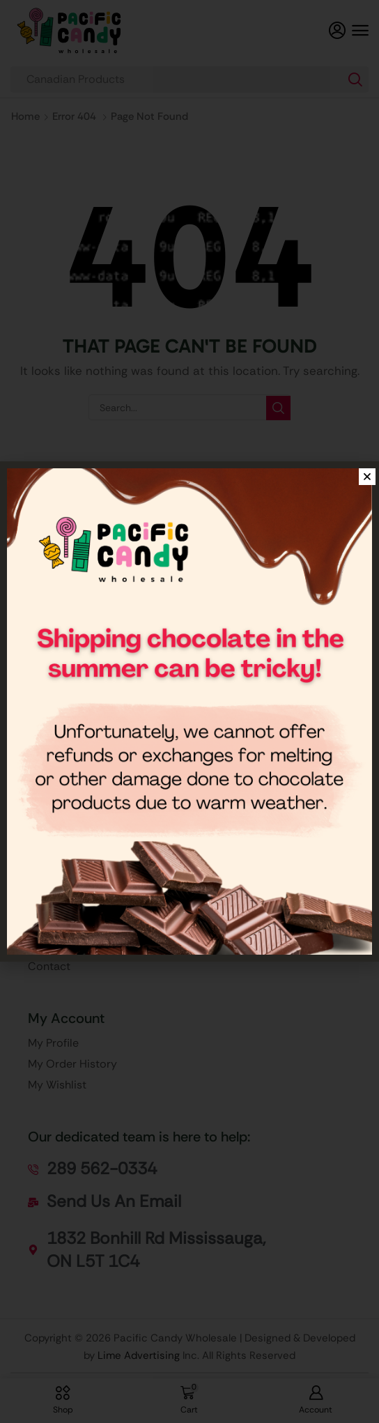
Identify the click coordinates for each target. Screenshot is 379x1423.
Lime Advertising (139, 1355)
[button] (360, 30)
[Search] (355, 79)
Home (25, 116)
